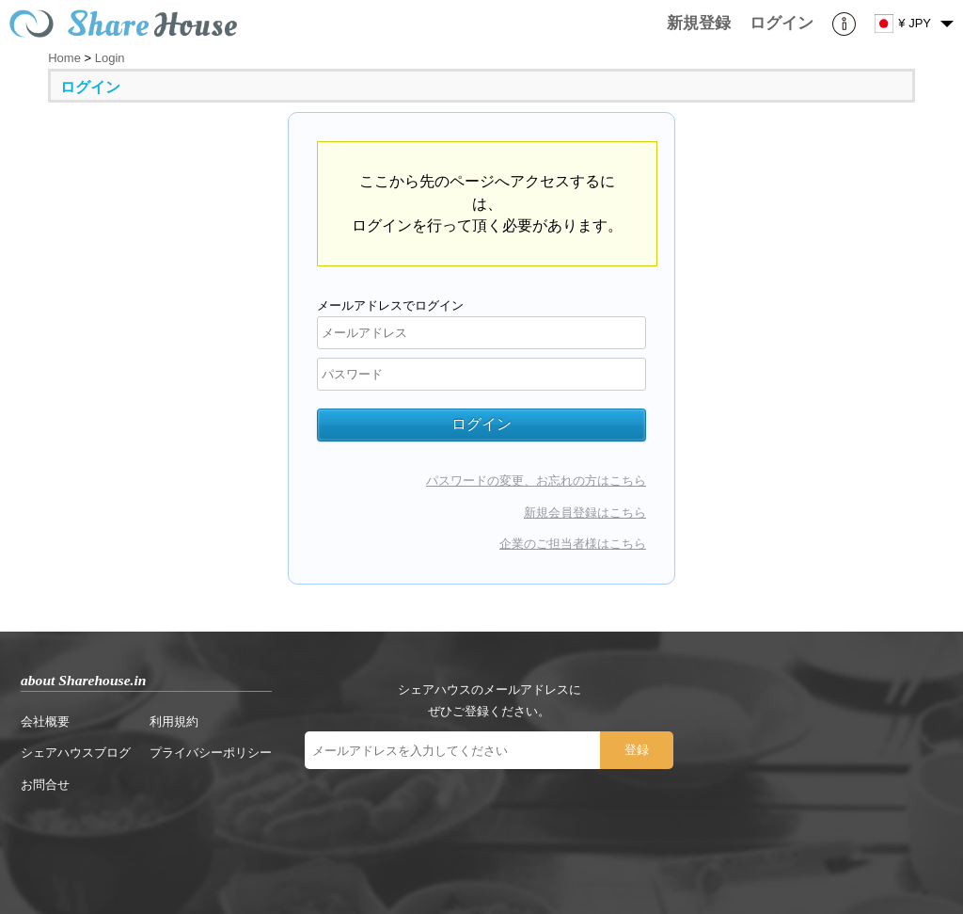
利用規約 (174, 721)
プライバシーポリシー (211, 753)
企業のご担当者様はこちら (572, 544)
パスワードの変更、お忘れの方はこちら (536, 480)
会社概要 (45, 721)
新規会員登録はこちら (585, 512)
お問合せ (45, 785)
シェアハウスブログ (76, 753)
